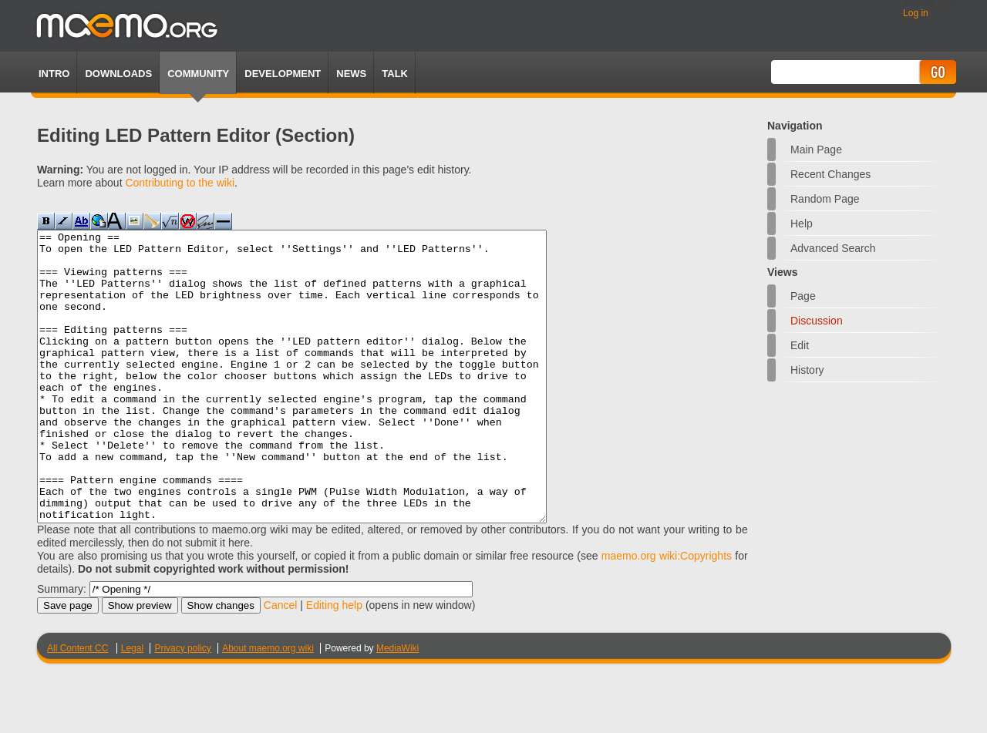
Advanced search (833, 248)
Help (801, 223)
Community (198, 73)
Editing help (334, 663)
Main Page (816, 149)
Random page (825, 199)
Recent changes (830, 174)
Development (282, 73)
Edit (799, 345)
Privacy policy (182, 706)
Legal (132, 706)
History (807, 370)
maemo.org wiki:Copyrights (666, 613)
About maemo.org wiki (268, 706)
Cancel (281, 663)
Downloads (118, 73)
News (351, 73)
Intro (54, 73)
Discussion (816, 320)
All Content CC (77, 706)
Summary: (61, 647)
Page (803, 296)
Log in (915, 13)
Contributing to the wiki (179, 183)
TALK (395, 73)
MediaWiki (397, 706)
